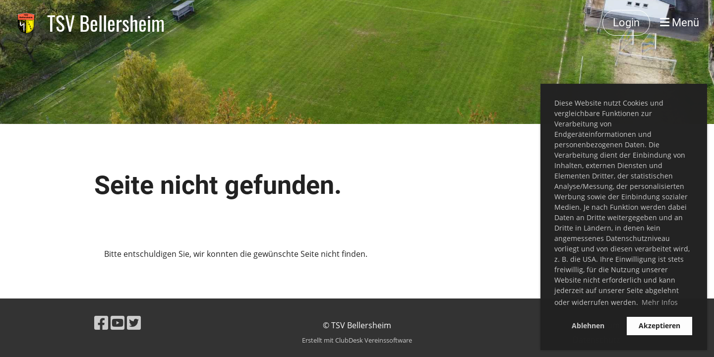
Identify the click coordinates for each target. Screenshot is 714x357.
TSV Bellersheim (106, 23)
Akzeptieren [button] (659, 325)
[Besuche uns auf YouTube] (117, 322)
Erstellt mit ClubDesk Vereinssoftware (357, 340)
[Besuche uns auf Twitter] (134, 322)
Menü (679, 22)
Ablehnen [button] (588, 325)
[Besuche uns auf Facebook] (101, 322)
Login (626, 22)
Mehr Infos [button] (660, 302)
